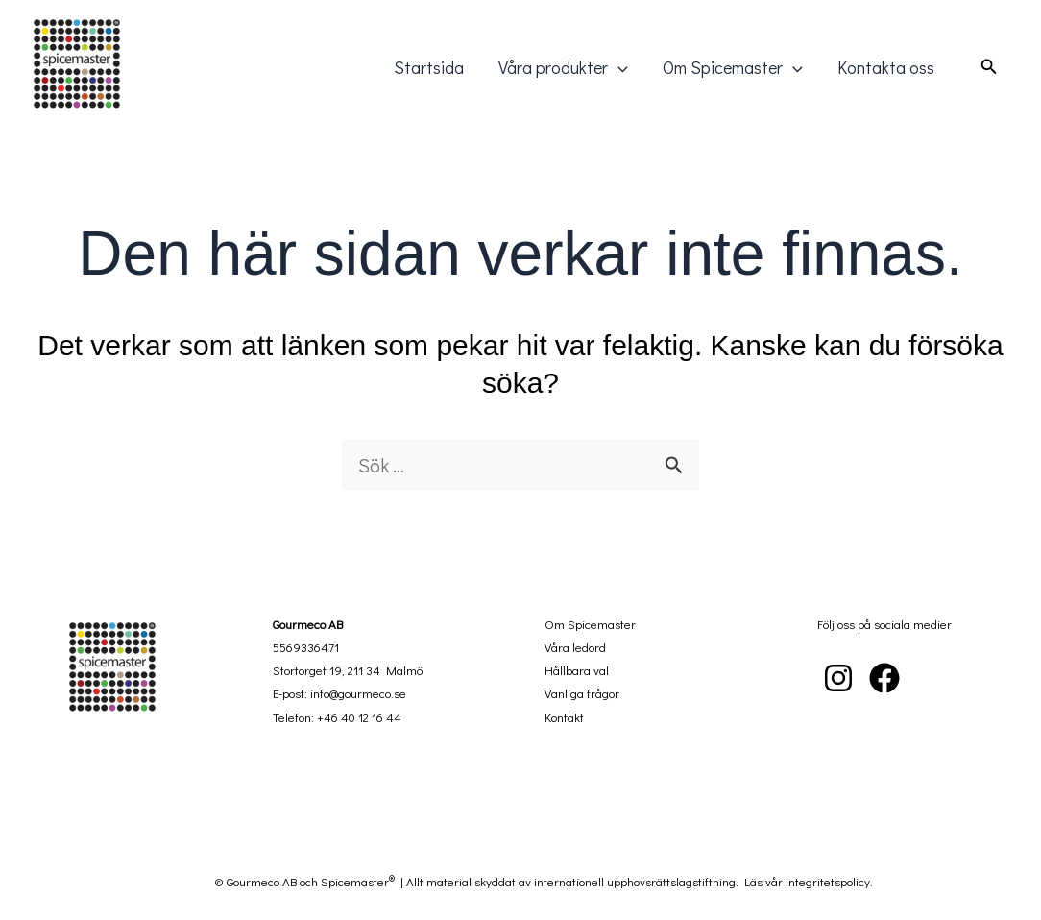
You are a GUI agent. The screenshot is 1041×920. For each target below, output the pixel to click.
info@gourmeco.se (358, 693)
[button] (989, 67)
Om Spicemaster (733, 67)
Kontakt (564, 717)
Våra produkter (563, 67)
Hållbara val (577, 670)
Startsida (429, 67)
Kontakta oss (885, 67)
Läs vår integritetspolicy (807, 881)
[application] (618, 67)
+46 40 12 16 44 (359, 717)
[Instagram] (838, 678)
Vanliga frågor (582, 693)
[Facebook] (884, 678)
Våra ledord (575, 647)
